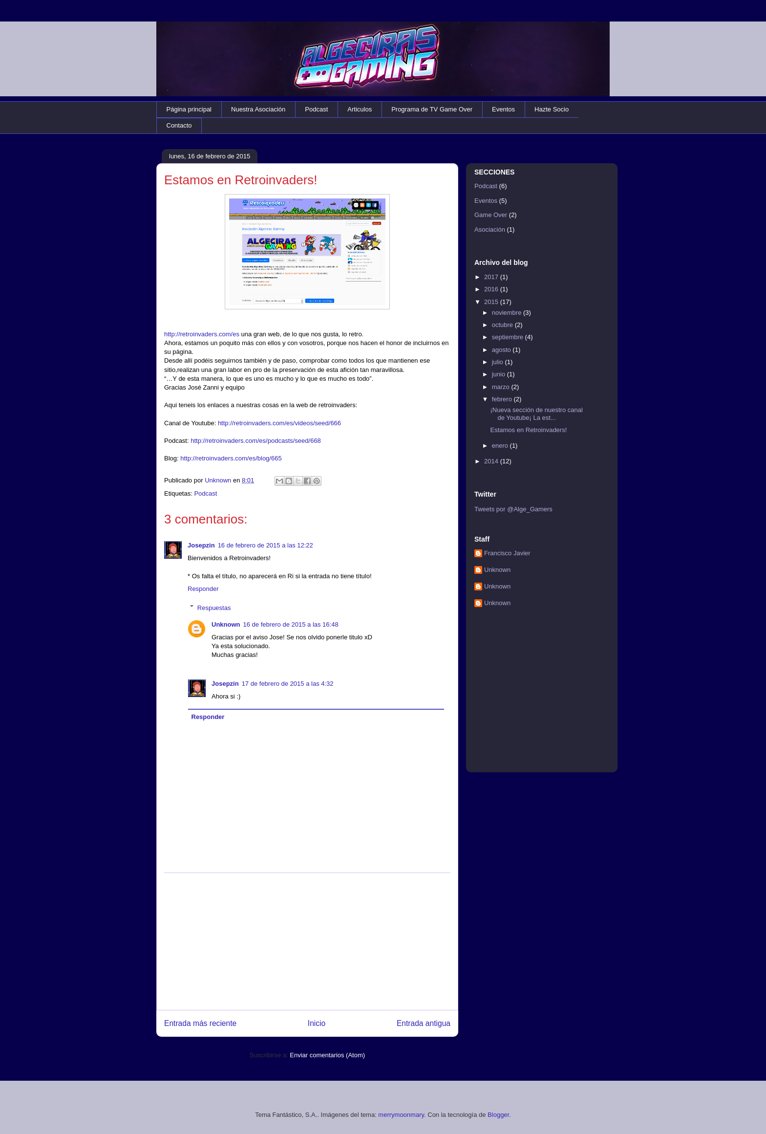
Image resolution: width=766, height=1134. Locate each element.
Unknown (226, 624)
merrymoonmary (401, 1114)
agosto (502, 349)
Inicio (316, 1023)
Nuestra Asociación (258, 109)
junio (499, 374)
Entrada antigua (423, 1023)
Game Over (490, 214)
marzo (501, 387)
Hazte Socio (551, 109)
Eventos (503, 109)
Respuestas (214, 607)
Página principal (189, 109)
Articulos (359, 109)
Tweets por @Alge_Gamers (513, 509)
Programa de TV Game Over (431, 109)
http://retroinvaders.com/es (201, 334)
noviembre (507, 312)
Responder (203, 588)
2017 (492, 277)
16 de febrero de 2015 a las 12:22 (265, 545)
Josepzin (201, 545)
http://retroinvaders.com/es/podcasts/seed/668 (256, 440)
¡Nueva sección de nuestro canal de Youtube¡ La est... (536, 413)
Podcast (316, 109)
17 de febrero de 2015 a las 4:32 (288, 683)
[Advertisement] (307, 941)
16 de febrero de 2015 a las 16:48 (291, 624)
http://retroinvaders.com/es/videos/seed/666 (279, 423)
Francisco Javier (507, 553)
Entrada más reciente (200, 1023)
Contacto (179, 125)
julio (498, 362)
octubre (503, 324)
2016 (492, 289)
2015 (492, 301)
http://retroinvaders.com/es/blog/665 (230, 458)
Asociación (489, 229)
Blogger (498, 1114)
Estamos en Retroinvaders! (528, 430)
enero (501, 445)
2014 (492, 461)
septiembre (508, 337)
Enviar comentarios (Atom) (327, 1055)
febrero (503, 399)
